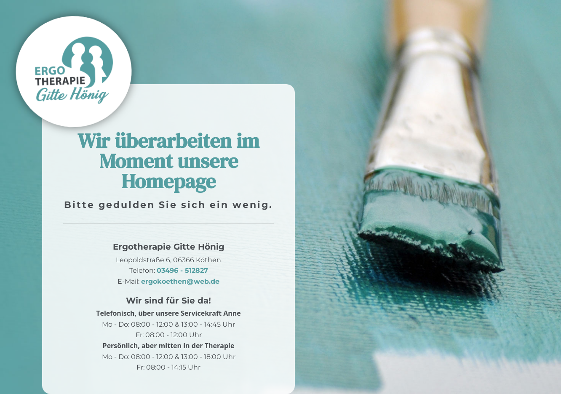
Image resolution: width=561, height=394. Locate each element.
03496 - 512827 (182, 270)
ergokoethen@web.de (180, 281)
